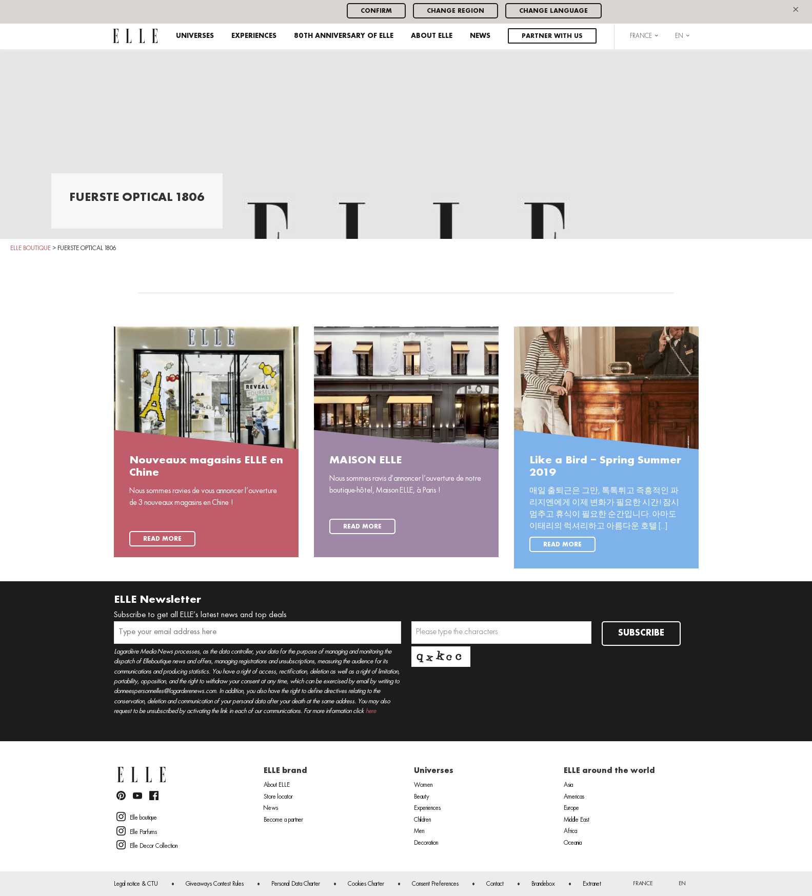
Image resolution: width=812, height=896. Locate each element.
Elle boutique (136, 816)
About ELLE (431, 36)
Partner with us (552, 36)
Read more (162, 539)
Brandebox (543, 884)
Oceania (573, 843)
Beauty (421, 797)
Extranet (592, 884)
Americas (574, 797)
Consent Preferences (435, 884)
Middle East (576, 820)
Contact (495, 884)
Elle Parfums (136, 831)
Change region (455, 11)
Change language (553, 11)
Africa (570, 831)
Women (423, 785)
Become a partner (283, 820)
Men (419, 831)
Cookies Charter (366, 884)
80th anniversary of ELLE (343, 36)
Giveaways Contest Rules (215, 884)
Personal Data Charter (295, 884)
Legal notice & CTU (136, 884)
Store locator (278, 797)
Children (422, 820)
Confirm (376, 11)
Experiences (253, 36)
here (371, 711)
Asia (568, 785)
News (480, 36)
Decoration (426, 843)
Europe (571, 808)
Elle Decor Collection (146, 844)
